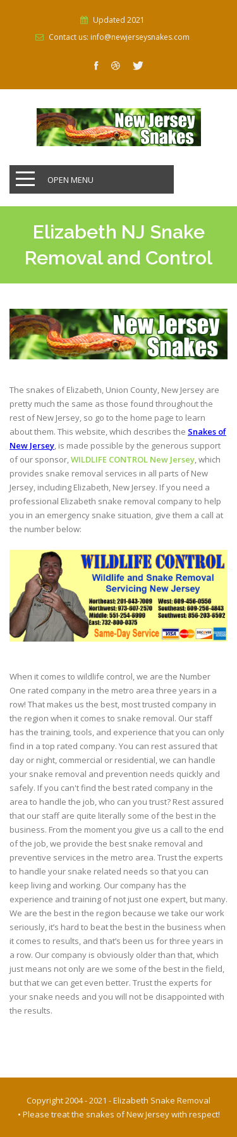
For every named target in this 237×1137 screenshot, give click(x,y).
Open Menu (70, 179)
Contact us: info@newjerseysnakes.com (119, 37)
